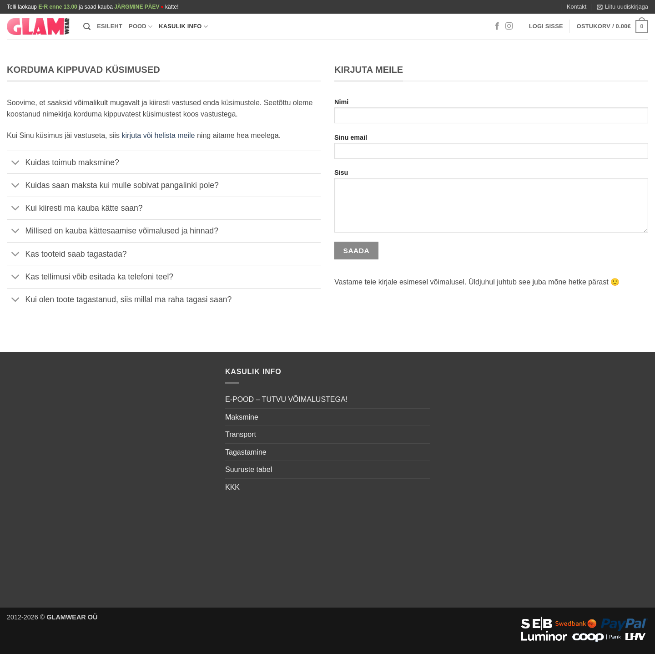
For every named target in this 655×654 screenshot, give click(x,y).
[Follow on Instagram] (509, 26)
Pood (140, 26)
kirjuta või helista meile (158, 135)
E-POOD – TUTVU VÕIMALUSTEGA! (286, 399)
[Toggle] (16, 163)
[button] (622, 7)
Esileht (109, 26)
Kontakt (576, 6)
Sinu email (491, 149)
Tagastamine (246, 452)
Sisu (491, 204)
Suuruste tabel (248, 469)
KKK (232, 487)
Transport (240, 434)
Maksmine (241, 417)
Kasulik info (183, 26)
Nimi (491, 114)
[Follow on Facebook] (497, 26)
